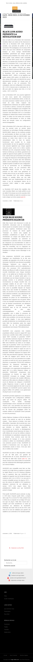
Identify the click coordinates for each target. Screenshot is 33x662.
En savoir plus (16, 11)
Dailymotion (7, 632)
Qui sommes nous (9, 608)
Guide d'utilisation (9, 598)
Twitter (6, 627)
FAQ (5, 596)
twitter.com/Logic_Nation (18, 573)
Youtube (6, 629)
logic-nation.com (15, 659)
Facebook (7, 624)
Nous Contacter (13, 655)
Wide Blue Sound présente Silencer (13, 218)
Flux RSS (6, 614)
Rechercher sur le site (10, 560)
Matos (21, 201)
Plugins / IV (23, 533)
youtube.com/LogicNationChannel (18, 578)
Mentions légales (24, 655)
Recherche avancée (9, 565)
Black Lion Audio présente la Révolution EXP (13, 34)
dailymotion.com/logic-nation (17, 580)
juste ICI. (23, 197)
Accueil (5, 655)
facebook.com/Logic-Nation (17, 575)
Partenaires (7, 611)
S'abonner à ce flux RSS (17, 548)
